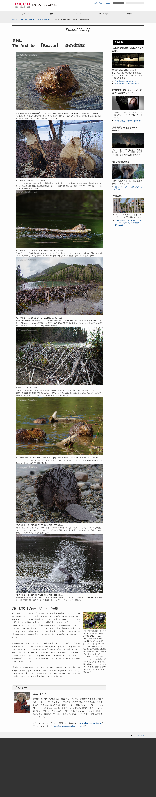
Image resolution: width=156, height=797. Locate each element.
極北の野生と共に (44, 19)
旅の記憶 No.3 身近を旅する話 (126, 81)
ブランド (25, 14)
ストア (78, 14)
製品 (51, 14)
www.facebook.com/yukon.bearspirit (69, 726)
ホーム (14, 19)
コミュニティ (104, 14)
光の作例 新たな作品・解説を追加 (127, 83)
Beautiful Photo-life (27, 19)
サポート (130, 14)
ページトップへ (138, 735)
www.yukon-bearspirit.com (90, 723)
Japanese (117, 3)
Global (108, 3)
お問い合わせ (98, 3)
